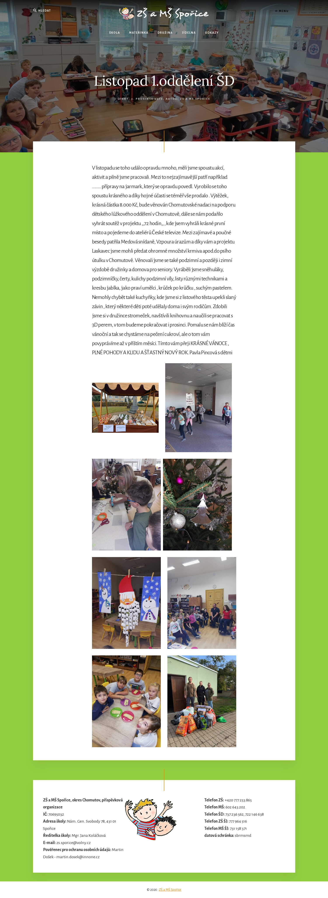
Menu (282, 11)
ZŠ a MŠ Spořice (170, 889)
